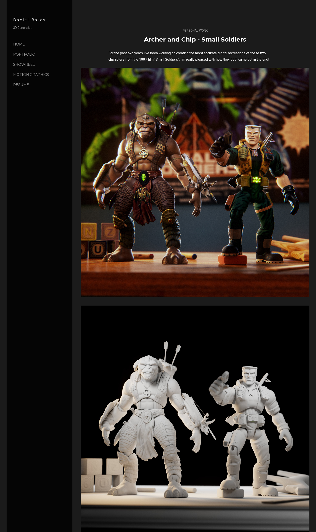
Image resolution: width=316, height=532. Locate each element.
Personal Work (195, 30)
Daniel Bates (29, 20)
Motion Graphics (31, 75)
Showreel (24, 64)
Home (19, 44)
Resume (21, 85)
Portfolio (24, 54)
